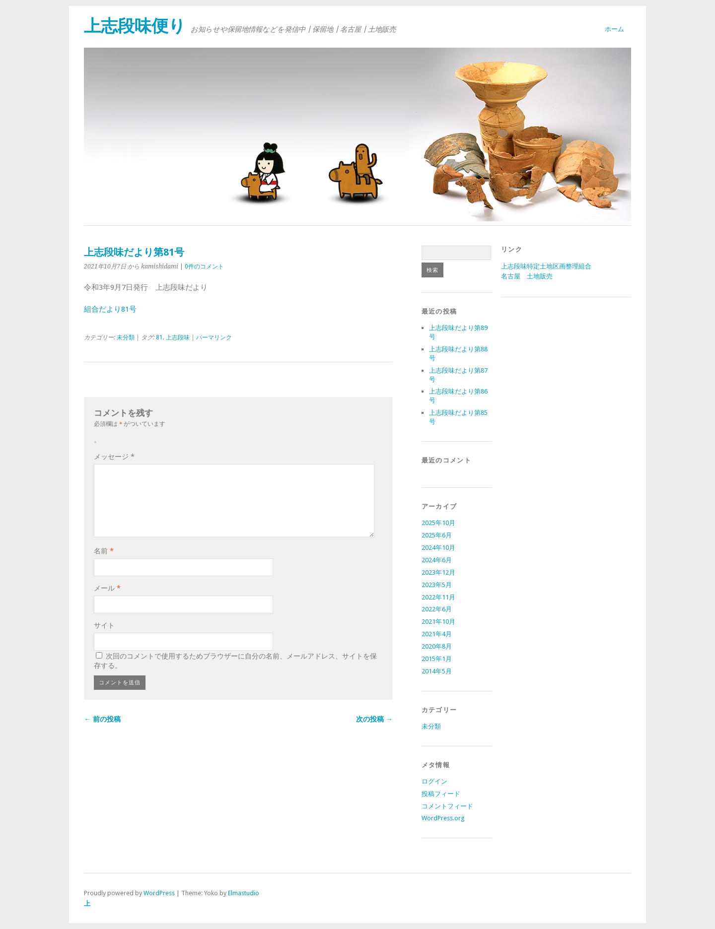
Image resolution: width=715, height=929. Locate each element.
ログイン (434, 781)
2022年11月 (438, 597)
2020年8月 (437, 646)
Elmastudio (243, 893)
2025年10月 (438, 523)
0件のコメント (204, 266)
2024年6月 (437, 560)
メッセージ (114, 457)
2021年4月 (437, 634)
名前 (104, 551)
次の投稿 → (374, 719)
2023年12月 (438, 572)
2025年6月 (437, 535)
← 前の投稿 (102, 719)
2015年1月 (437, 659)
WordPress (159, 893)
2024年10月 (438, 547)
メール (107, 588)
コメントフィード (447, 806)
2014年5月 (437, 671)
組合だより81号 (110, 309)
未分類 (126, 337)
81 (159, 337)
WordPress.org (443, 818)
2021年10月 (438, 621)
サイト (104, 625)
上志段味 (178, 337)
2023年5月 (437, 585)
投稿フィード (441, 793)
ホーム (614, 29)
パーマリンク (214, 337)
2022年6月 (437, 609)
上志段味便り (135, 26)
